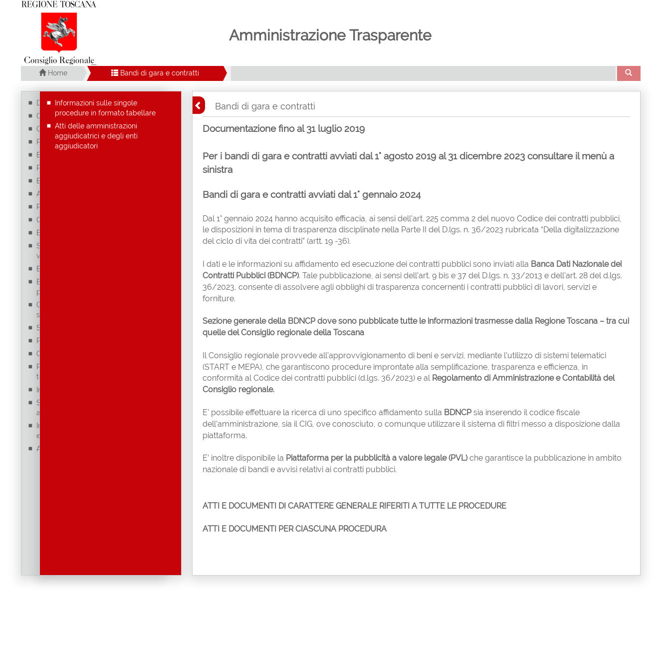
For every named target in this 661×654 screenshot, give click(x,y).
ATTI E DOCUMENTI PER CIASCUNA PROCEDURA (295, 529)
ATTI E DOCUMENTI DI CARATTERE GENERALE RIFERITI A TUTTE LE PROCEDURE (354, 506)
